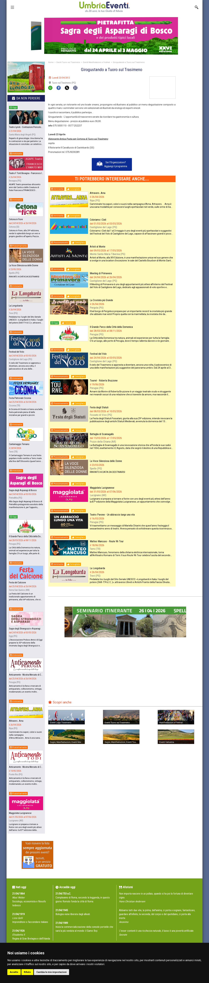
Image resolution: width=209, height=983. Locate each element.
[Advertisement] (190, 125)
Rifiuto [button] (27, 972)
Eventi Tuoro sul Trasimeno (68, 62)
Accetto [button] (14, 972)
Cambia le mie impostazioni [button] (51, 972)
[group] (104, 36)
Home (51, 62)
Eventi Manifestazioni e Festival (96, 62)
